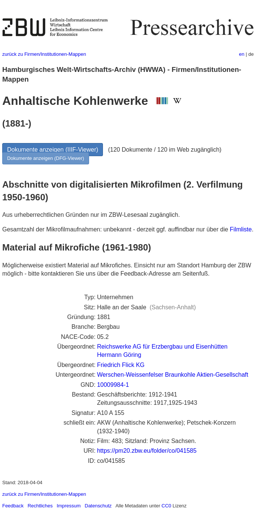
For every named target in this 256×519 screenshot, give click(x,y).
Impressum (68, 506)
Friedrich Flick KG (120, 365)
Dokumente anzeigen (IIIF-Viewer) (52, 149)
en (241, 54)
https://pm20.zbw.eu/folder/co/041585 (146, 450)
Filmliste (241, 229)
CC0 (166, 506)
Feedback (13, 506)
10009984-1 (113, 385)
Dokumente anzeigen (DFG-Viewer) (45, 158)
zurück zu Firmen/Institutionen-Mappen (44, 54)
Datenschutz (98, 506)
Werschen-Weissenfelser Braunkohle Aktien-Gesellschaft (172, 374)
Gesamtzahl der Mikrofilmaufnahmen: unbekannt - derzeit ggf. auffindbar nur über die (116, 229)
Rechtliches (40, 506)
